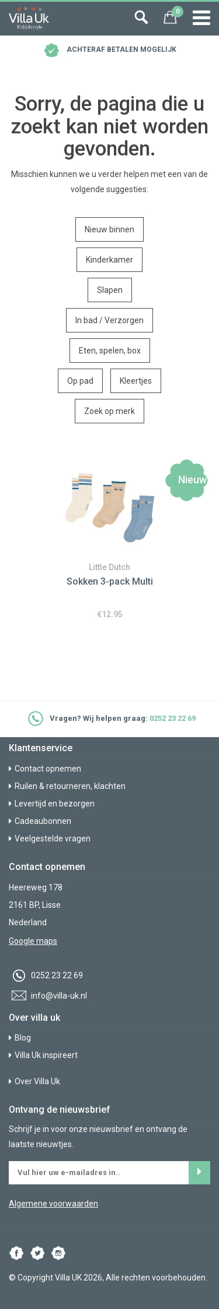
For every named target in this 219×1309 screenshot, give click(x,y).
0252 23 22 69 (173, 718)
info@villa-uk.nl (48, 995)
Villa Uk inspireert (43, 1055)
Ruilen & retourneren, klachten (67, 786)
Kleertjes (136, 380)
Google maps (33, 941)
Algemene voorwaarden (53, 1203)
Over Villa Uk (34, 1081)
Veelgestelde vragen (50, 838)
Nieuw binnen (109, 229)
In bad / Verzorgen (109, 320)
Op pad (80, 380)
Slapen (110, 290)
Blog (20, 1037)
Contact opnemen (45, 768)
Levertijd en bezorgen (52, 803)
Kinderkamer (109, 259)
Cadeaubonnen (40, 821)
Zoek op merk (109, 411)
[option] (109, 537)
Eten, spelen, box (110, 350)
